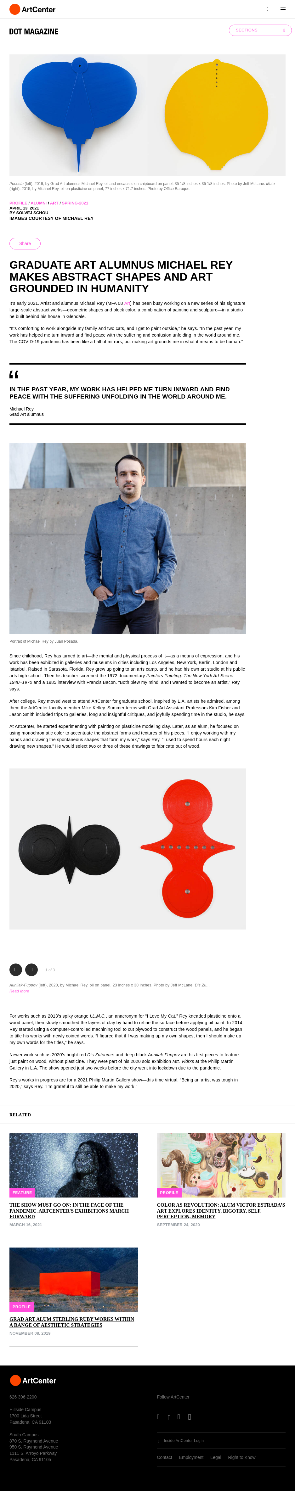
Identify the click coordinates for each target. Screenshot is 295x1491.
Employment (191, 1457)
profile (18, 203)
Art (127, 303)
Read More (19, 991)
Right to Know (242, 1457)
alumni (39, 203)
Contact (164, 1457)
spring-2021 (75, 203)
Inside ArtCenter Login (184, 1440)
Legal (215, 1457)
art (54, 203)
